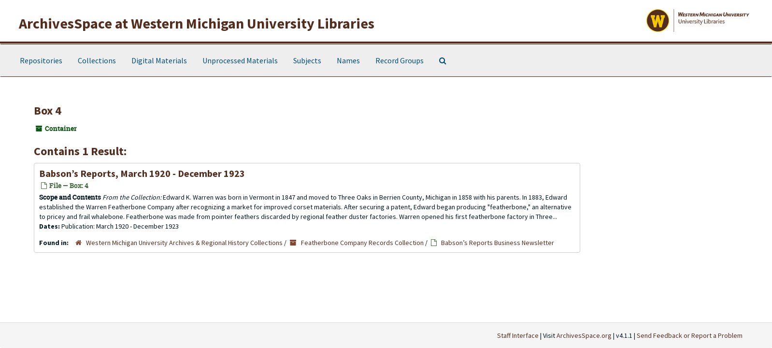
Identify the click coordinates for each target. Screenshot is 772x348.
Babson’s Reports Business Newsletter (497, 242)
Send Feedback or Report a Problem (690, 335)
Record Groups (399, 60)
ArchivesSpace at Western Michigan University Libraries (196, 23)
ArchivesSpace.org (584, 335)
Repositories (41, 60)
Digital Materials (159, 60)
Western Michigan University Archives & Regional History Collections (184, 242)
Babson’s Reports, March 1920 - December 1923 (142, 173)
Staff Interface (518, 335)
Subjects (307, 60)
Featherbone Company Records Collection (362, 242)
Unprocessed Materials (240, 60)
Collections (97, 60)
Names (348, 60)
